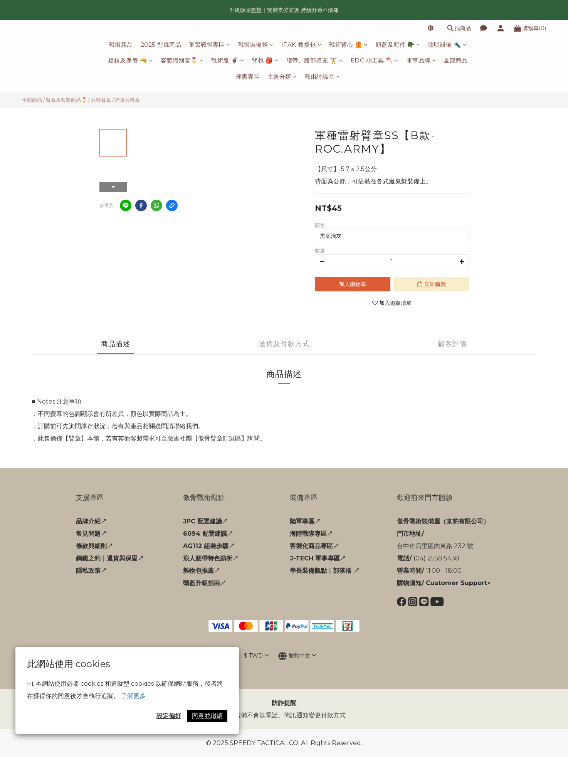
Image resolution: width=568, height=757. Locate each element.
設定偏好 (168, 716)
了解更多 (133, 696)
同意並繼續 (207, 716)
